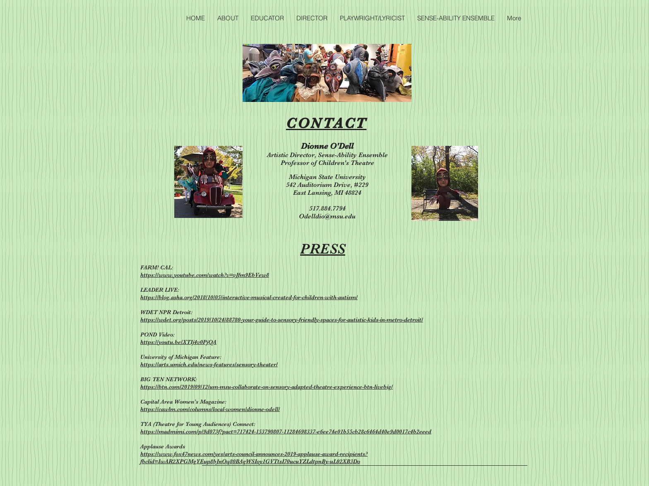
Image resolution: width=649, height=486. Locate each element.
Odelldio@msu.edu (327, 216)
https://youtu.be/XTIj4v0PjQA (178, 342)
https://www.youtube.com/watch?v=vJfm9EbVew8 (204, 274)
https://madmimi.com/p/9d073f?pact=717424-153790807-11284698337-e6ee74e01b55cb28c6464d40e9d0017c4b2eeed (285, 431)
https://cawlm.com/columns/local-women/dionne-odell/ (210, 409)
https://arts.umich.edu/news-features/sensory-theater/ (209, 364)
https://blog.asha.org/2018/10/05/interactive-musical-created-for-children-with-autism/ (249, 297)
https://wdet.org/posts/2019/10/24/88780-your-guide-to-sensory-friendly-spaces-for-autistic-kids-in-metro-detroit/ (281, 319)
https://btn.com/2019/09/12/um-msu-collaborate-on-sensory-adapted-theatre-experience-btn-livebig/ (266, 386)
